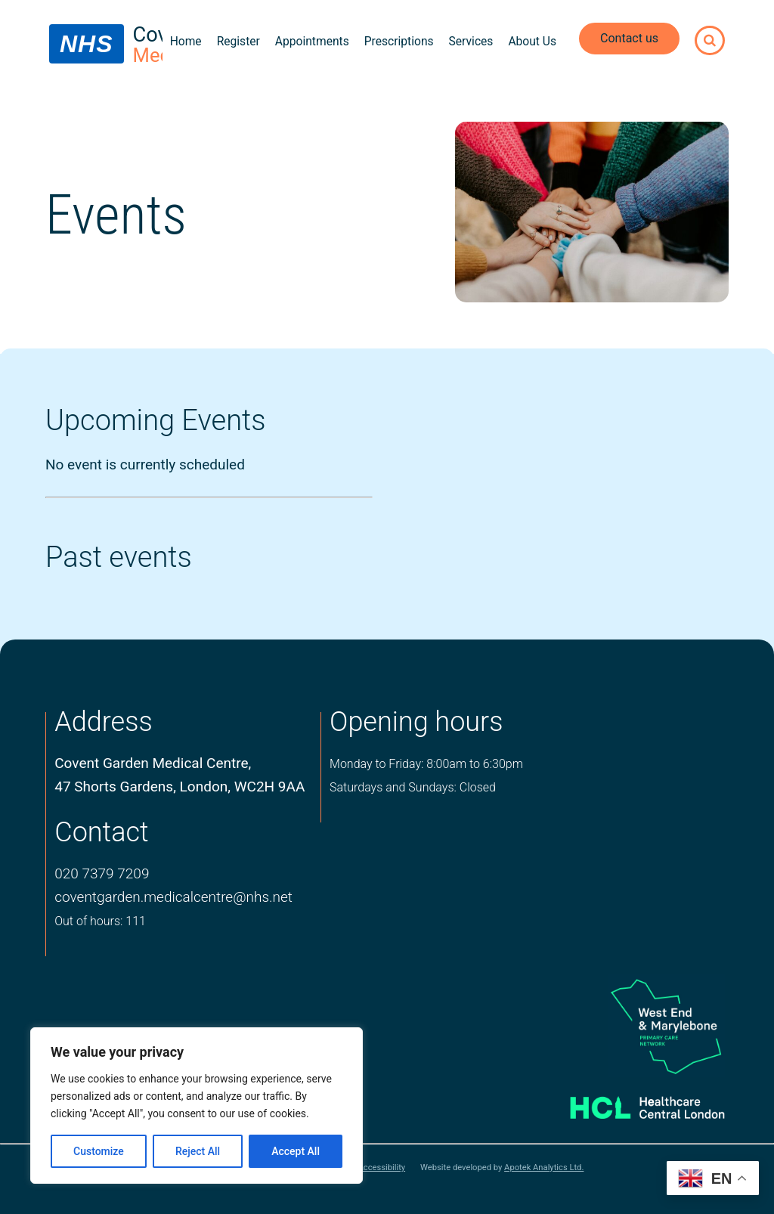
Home (186, 41)
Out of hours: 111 (100, 921)
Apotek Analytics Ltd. (544, 1167)
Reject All (197, 1151)
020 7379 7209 (101, 873)
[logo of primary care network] (632, 1026)
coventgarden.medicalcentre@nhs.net (173, 897)
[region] (196, 1105)
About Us (532, 41)
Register (238, 41)
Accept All (295, 1151)
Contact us (629, 38)
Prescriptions (399, 41)
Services (471, 41)
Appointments (312, 41)
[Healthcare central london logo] (632, 1103)
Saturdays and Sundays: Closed (413, 787)
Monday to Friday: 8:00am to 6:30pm (426, 764)
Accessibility (381, 1167)
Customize (98, 1151)
